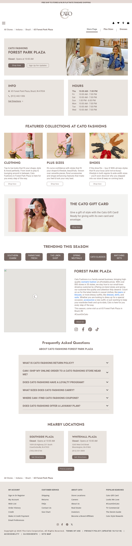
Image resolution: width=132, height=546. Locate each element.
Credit (11, 512)
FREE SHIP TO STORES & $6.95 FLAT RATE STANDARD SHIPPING (66, 2)
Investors (75, 512)
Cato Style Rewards (114, 516)
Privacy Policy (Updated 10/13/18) (103, 531)
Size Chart (46, 512)
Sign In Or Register (16, 495)
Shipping (45, 495)
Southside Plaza (42, 437)
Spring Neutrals (77, 256)
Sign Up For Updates (38, 65)
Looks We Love (112, 499)
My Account (13, 499)
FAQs (44, 503)
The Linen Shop (55, 256)
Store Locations (78, 495)
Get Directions (15, 101)
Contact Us (46, 508)
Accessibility (11, 534)
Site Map (46, 534)
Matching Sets (119, 256)
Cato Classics (97, 257)
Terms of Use (73, 531)
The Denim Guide (113, 512)
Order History (14, 508)
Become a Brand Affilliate (82, 516)
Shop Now (16, 65)
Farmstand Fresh (34, 256)
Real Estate (76, 508)
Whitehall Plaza (84, 437)
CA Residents (30, 534)
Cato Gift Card (112, 495)
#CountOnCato (112, 503)
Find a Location (66, 469)
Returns (45, 499)
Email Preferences (16, 520)
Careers (74, 499)
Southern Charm (12, 256)
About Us (80, 322)
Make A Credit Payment (18, 516)
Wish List (12, 503)
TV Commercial (112, 508)
